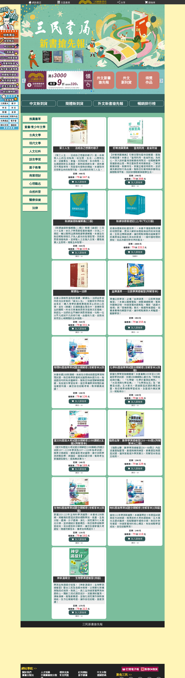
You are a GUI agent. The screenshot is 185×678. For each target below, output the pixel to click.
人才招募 (45, 672)
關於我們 (26, 672)
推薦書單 (35, 119)
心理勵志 (35, 183)
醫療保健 (35, 199)
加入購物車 (79, 182)
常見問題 (64, 675)
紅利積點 (82, 672)
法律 (35, 208)
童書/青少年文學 (35, 127)
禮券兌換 (64, 672)
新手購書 (82, 675)
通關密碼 (101, 675)
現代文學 (35, 143)
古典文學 (35, 135)
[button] (161, 81)
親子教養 (35, 167)
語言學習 (35, 159)
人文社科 (35, 151)
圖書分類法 (28, 675)
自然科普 (35, 191)
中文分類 (101, 672)
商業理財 (35, 175)
